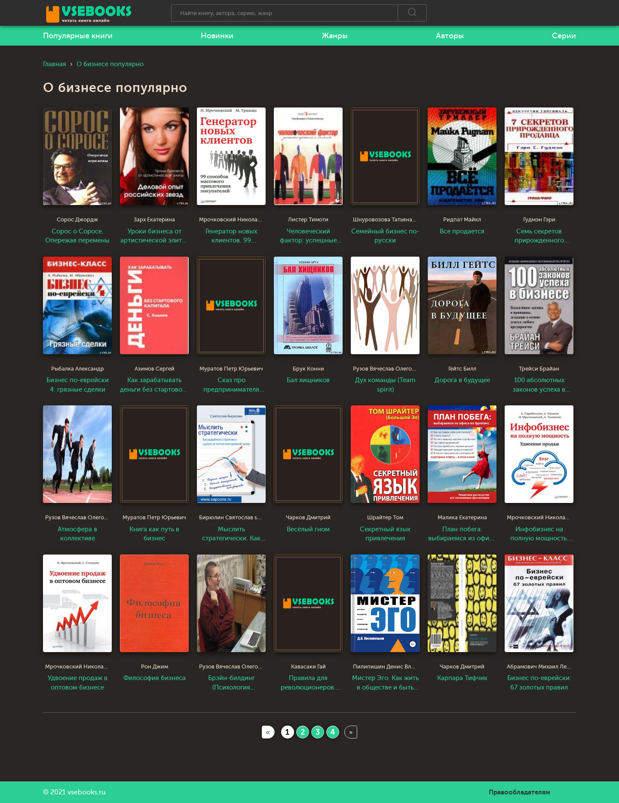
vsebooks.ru (86, 792)
